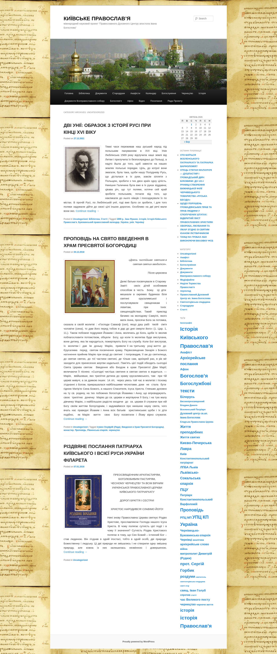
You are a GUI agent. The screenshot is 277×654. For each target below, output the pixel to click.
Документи (101, 93)
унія (132, 222)
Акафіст (184, 257)
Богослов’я (116, 101)
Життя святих (190, 437)
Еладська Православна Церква (196, 422)
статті (193, 595)
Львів (193, 467)
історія (142, 219)
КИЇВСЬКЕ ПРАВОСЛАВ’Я (97, 18)
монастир (69, 430)
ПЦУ (184, 489)
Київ (183, 454)
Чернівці (139, 222)
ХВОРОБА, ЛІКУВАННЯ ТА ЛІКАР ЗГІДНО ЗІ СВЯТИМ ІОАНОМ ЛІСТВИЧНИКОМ (195, 230)
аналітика (198, 540)
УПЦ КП (200, 517)
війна (183, 548)
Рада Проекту (175, 101)
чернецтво (114, 430)
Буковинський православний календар (98, 222)
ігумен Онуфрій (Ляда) (108, 427)
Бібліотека (84, 93)
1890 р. (120, 219)
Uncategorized (80, 219)
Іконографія (186, 323)
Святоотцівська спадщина (195, 302)
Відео (142, 101)
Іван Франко (131, 219)
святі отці (184, 586)
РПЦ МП (186, 517)
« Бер (187, 142)
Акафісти (135, 93)
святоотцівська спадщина (192, 582)
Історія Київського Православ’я (196, 337)
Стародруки (118, 93)
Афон (130, 101)
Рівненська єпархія (97, 430)
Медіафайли (187, 279)
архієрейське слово (194, 544)
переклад (185, 291)
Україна (124, 222)
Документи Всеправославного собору (84, 101)
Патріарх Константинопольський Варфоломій (196, 500)
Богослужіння (169, 93)
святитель (201, 577)
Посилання (156, 101)
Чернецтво (187, 93)
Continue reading (87, 210)
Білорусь (187, 397)
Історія (202, 93)
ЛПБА (184, 467)
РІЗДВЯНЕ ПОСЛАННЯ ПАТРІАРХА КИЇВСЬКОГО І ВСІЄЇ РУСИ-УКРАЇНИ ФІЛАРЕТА (104, 453)
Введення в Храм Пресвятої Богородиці (143, 427)
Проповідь (80, 430)
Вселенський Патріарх (193, 409)
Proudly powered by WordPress (138, 641)
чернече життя (204, 604)
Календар (151, 93)
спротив (185, 595)
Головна (68, 93)
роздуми (187, 576)
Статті (104, 219)
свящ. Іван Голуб (193, 590)
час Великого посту (195, 599)
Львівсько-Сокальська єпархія (190, 478)
